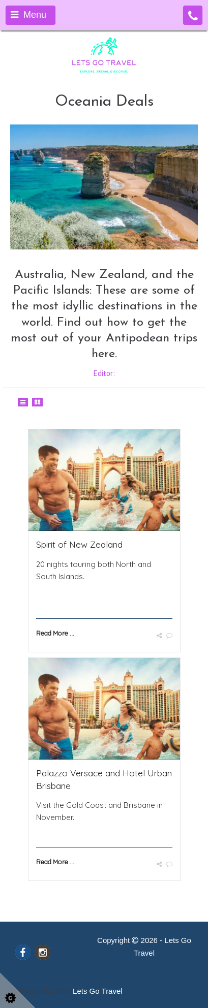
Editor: (104, 373)
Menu (28, 15)
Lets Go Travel (98, 991)
